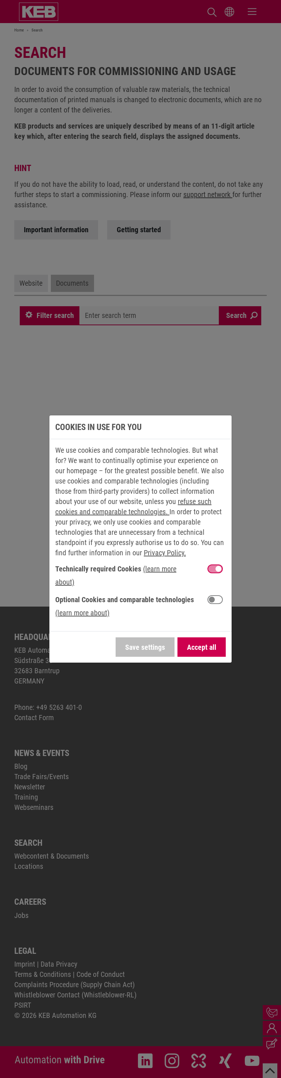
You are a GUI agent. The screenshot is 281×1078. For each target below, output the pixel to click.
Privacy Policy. (165, 552)
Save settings (145, 647)
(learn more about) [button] (82, 612)
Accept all (201, 647)
